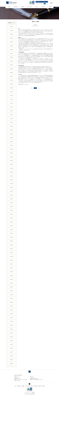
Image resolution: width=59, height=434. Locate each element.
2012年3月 (11, 359)
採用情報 (43, 424)
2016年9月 (11, 150)
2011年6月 (11, 393)
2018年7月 (11, 56)
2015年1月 (11, 235)
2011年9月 (11, 380)
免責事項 (33, 430)
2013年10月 (11, 282)
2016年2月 (11, 180)
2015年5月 (11, 218)
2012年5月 (11, 350)
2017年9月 (11, 99)
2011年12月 (11, 367)
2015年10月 (11, 197)
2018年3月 (11, 73)
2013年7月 (11, 295)
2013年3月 (11, 312)
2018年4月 (11, 69)
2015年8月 (11, 205)
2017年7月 (11, 107)
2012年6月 (11, 346)
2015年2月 (11, 231)
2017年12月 (11, 86)
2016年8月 (11, 154)
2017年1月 (11, 133)
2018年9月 (11, 48)
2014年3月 (11, 265)
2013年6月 (11, 299)
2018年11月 (11, 39)
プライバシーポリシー (28, 430)
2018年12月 (11, 35)
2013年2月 (11, 316)
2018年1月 (11, 82)
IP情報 (32, 424)
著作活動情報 (35, 424)
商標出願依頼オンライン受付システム (41, 1)
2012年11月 (11, 329)
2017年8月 (11, 103)
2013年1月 (11, 320)
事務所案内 (19, 424)
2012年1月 (11, 363)
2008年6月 (11, 401)
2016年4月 (11, 171)
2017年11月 (11, 90)
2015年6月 (11, 214)
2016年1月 (11, 184)
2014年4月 (11, 261)
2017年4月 (11, 120)
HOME (9, 6)
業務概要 (22, 6)
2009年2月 (11, 397)
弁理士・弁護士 (29, 6)
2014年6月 (11, 252)
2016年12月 (11, 137)
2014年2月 (11, 269)
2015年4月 (11, 222)
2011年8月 (11, 384)
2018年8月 (11, 52)
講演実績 (39, 424)
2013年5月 (11, 303)
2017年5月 (11, 116)
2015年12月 (11, 188)
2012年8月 (11, 337)
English (51, 2)
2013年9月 (11, 286)
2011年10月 (11, 376)
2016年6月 (11, 163)
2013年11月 (11, 278)
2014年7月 (11, 248)
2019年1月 (11, 31)
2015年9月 (11, 201)
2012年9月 (11, 333)
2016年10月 (11, 146)
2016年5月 (11, 167)
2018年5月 (11, 65)
